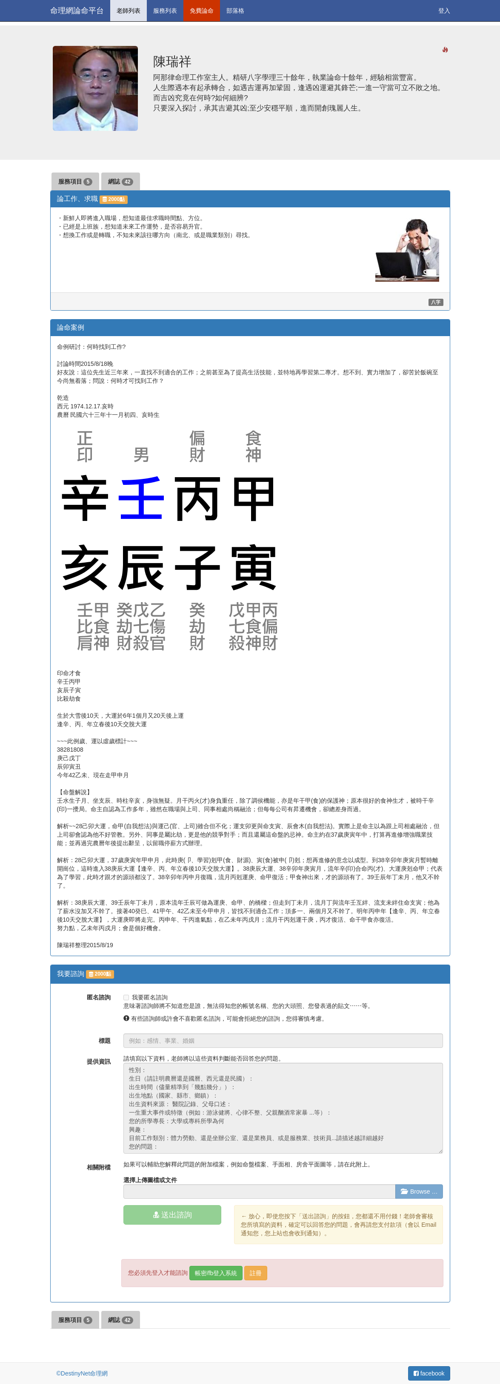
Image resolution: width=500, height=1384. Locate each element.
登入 (444, 10)
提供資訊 (99, 1061)
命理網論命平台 (77, 10)
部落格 (235, 10)
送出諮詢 (172, 1215)
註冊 (256, 1273)
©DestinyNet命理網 (82, 1373)
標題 (105, 1040)
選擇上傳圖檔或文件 (150, 1180)
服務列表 (165, 10)
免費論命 (202, 10)
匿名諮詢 (99, 997)
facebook (429, 1373)
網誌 (120, 182)
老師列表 (128, 10)
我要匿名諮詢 (145, 997)
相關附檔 (99, 1167)
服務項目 (75, 182)
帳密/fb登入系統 (216, 1273)
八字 (435, 302)
